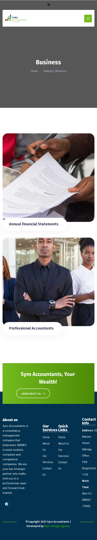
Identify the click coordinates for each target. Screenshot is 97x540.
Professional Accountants (31, 328)
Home (34, 71)
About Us (63, 443)
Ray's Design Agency (57, 526)
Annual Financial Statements (33, 224)
